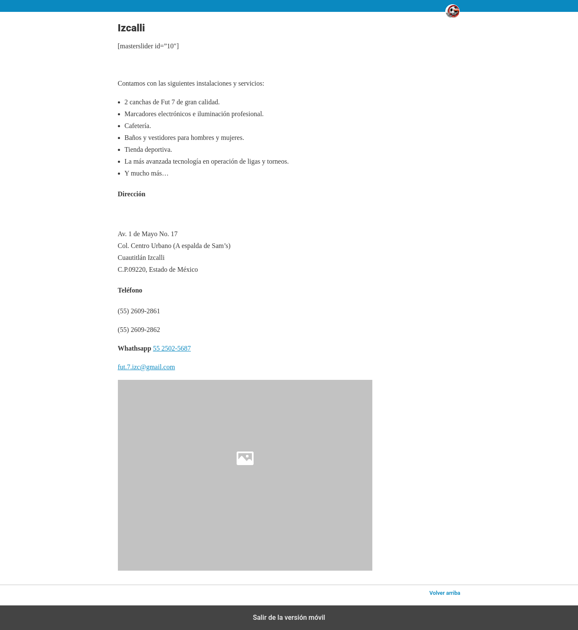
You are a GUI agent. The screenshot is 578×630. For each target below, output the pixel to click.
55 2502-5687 (172, 348)
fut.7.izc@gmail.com (146, 367)
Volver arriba (444, 593)
